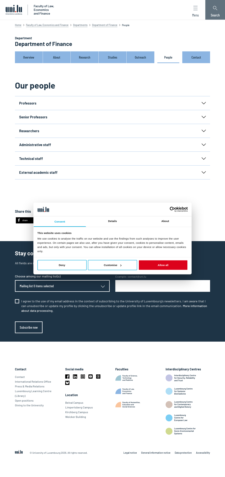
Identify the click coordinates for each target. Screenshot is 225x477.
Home (18, 24)
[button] (27, 220)
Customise (112, 265)
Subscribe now (29, 327)
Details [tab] (112, 220)
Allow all (163, 265)
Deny (62, 265)
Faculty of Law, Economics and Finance (47, 24)
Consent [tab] (59, 221)
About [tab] (165, 220)
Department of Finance (104, 24)
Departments (80, 24)
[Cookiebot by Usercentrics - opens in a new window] (172, 209)
